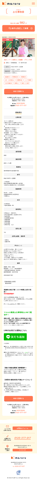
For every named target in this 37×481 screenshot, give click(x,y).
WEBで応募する (18, 91)
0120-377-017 (21, 105)
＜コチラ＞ (12, 304)
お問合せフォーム (22, 428)
